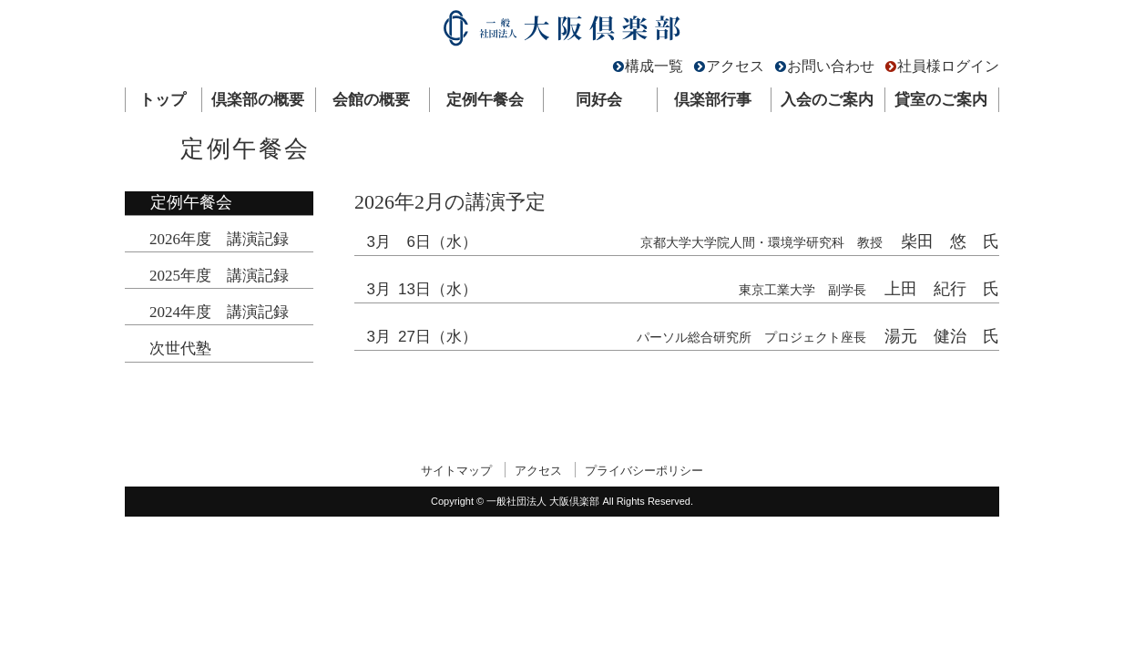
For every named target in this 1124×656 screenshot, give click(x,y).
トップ (162, 99)
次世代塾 (180, 348)
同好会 (599, 99)
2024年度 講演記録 (219, 312)
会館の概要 (371, 99)
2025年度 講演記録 (219, 275)
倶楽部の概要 (257, 99)
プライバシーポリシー (644, 470)
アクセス (735, 66)
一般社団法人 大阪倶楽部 (562, 32)
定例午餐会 (485, 99)
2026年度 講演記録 (219, 239)
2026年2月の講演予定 (450, 201)
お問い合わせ (830, 66)
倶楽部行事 (712, 99)
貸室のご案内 (940, 99)
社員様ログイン (948, 66)
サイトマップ (456, 470)
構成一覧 (654, 66)
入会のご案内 (827, 99)
